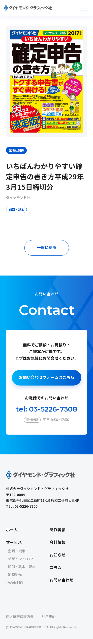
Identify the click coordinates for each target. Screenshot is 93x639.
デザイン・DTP (20, 559)
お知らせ (57, 555)
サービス (14, 542)
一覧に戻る (47, 247)
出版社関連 (16, 150)
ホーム (12, 530)
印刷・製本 (16, 209)
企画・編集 (16, 551)
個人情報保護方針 (20, 616)
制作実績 (57, 530)
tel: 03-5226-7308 (46, 409)
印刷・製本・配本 (22, 567)
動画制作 (15, 575)
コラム (56, 567)
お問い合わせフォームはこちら (46, 377)
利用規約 (49, 616)
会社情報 (57, 542)
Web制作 (15, 583)
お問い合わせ (61, 580)
